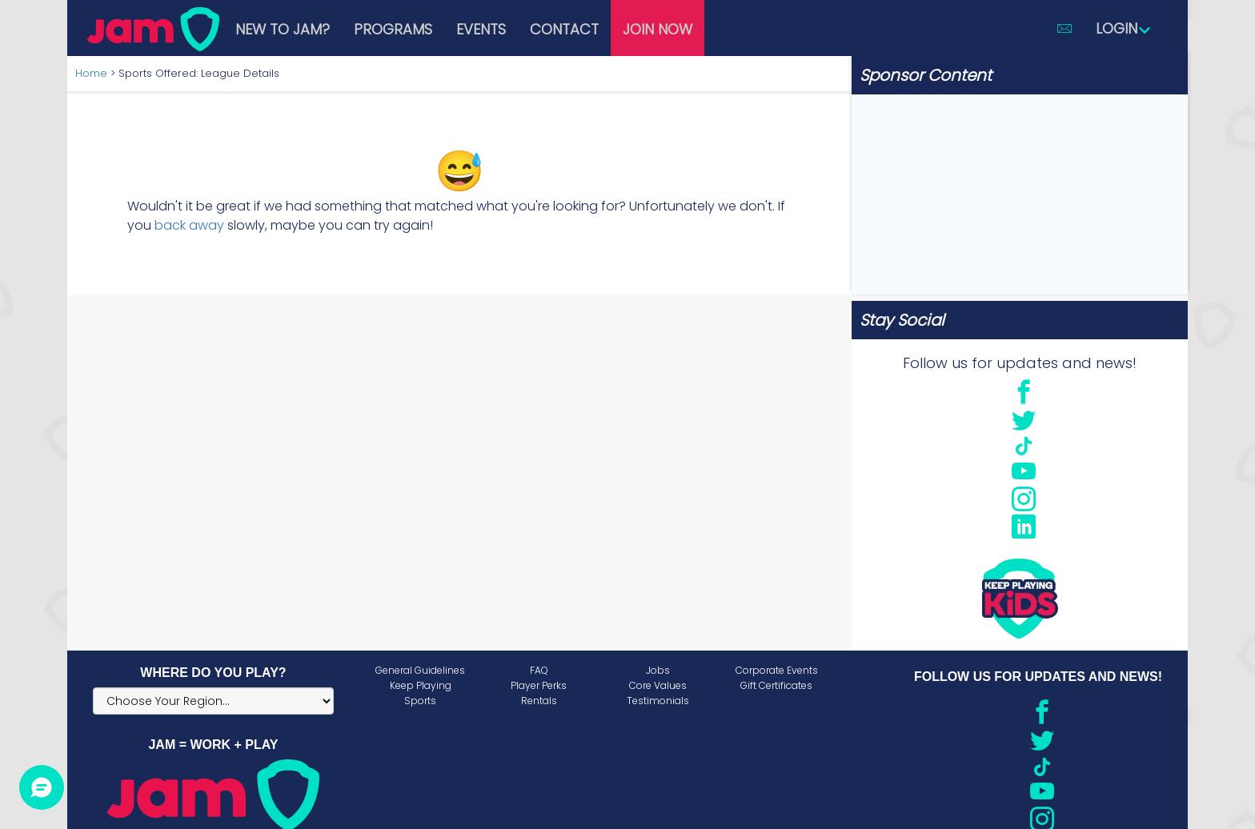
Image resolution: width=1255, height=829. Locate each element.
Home (91, 73)
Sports (420, 700)
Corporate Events (777, 670)
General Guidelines (420, 670)
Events (481, 29)
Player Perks (539, 685)
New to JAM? (282, 29)
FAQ (539, 670)
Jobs (658, 670)
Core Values (658, 685)
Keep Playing (420, 685)
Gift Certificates (776, 685)
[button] (1064, 28)
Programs (393, 29)
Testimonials (658, 700)
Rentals (539, 700)
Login (1124, 28)
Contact (564, 29)
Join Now (657, 29)
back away (189, 225)
